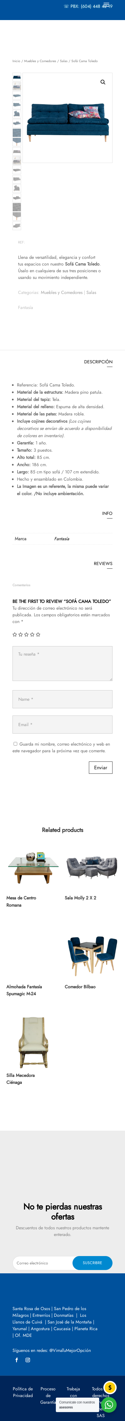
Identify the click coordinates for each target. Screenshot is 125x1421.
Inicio (16, 61)
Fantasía (25, 307)
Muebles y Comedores (40, 61)
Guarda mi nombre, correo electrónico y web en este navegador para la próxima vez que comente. (61, 747)
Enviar (100, 767)
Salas (64, 61)
